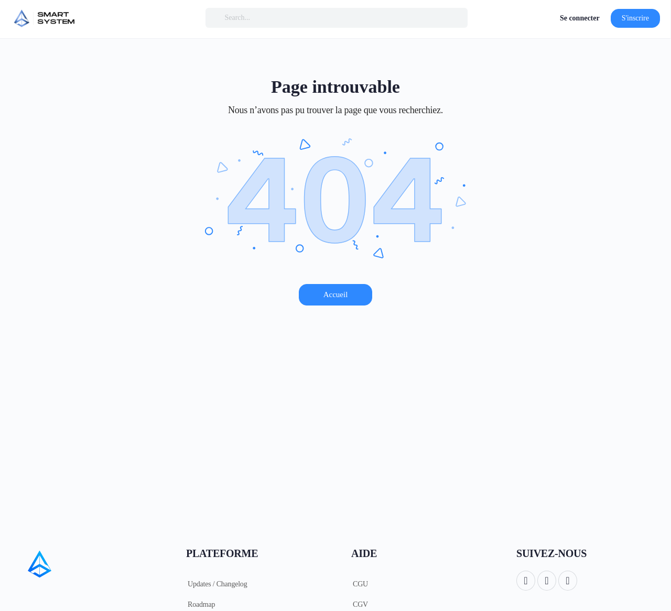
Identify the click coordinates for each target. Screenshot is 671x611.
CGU (360, 584)
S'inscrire (635, 18)
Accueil (335, 294)
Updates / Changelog (217, 584)
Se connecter (580, 18)
